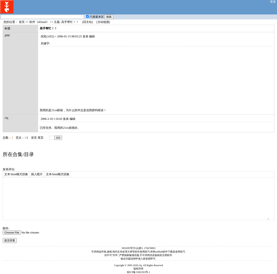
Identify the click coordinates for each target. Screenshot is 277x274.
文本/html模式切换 (16, 174)
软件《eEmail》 (39, 22)
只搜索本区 (95, 16)
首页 (22, 22)
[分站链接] (103, 22)
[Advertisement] (156, 75)
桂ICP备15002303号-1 (138, 272)
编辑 (92, 36)
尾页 (40, 137)
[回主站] (87, 22)
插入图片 (37, 174)
